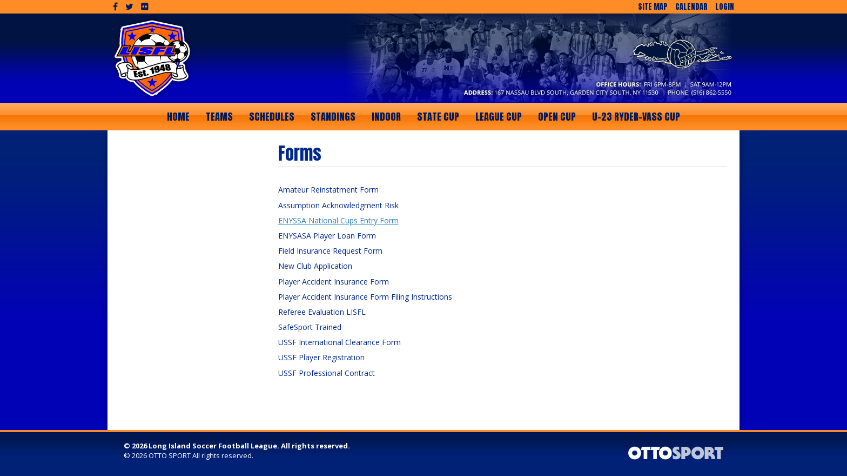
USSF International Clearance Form (339, 342)
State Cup (438, 116)
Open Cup (557, 116)
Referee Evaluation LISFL (322, 312)
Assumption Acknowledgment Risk (338, 205)
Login (724, 6)
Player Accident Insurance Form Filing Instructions (365, 297)
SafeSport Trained (309, 327)
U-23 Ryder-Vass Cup (636, 116)
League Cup (498, 116)
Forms (299, 153)
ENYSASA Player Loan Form (327, 235)
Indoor (386, 116)
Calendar (691, 6)
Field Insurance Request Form (330, 251)
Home (178, 116)
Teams (219, 116)
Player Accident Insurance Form (333, 281)
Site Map (653, 6)
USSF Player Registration (321, 357)
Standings (333, 116)
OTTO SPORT (170, 455)
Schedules (271, 116)
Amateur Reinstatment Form (328, 189)
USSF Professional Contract (326, 373)
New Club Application (315, 266)
